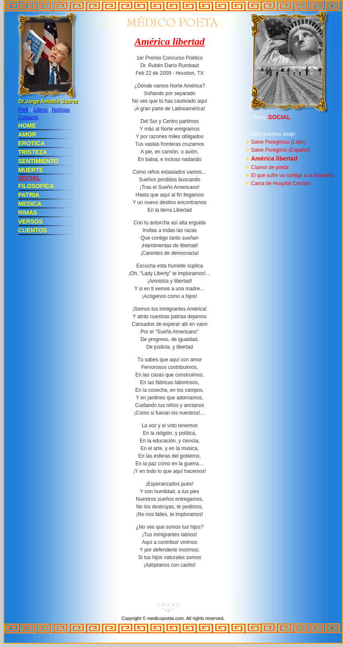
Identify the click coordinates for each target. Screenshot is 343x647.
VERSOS (30, 221)
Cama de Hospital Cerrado (281, 183)
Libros (41, 110)
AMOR (27, 134)
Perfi (23, 110)
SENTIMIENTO (38, 161)
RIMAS (27, 212)
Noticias (61, 110)
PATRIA (28, 194)
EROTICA (31, 143)
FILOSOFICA (36, 186)
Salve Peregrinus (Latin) (278, 142)
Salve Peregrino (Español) (280, 150)
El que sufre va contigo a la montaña (292, 175)
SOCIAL (29, 178)
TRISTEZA (32, 152)
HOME (27, 125)
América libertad (274, 158)
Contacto (28, 117)
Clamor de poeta (270, 167)
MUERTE (30, 170)
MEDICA (29, 203)
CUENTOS (32, 230)
